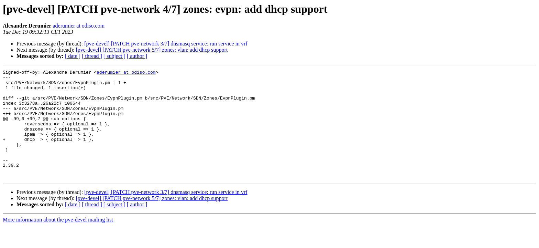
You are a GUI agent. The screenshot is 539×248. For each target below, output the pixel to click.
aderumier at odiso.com (78, 26)
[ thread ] (92, 56)
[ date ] (72, 56)
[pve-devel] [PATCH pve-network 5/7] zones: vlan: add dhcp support (152, 50)
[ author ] (137, 56)
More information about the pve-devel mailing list (58, 241)
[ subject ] (114, 56)
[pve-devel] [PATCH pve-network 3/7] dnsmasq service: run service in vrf (165, 43)
